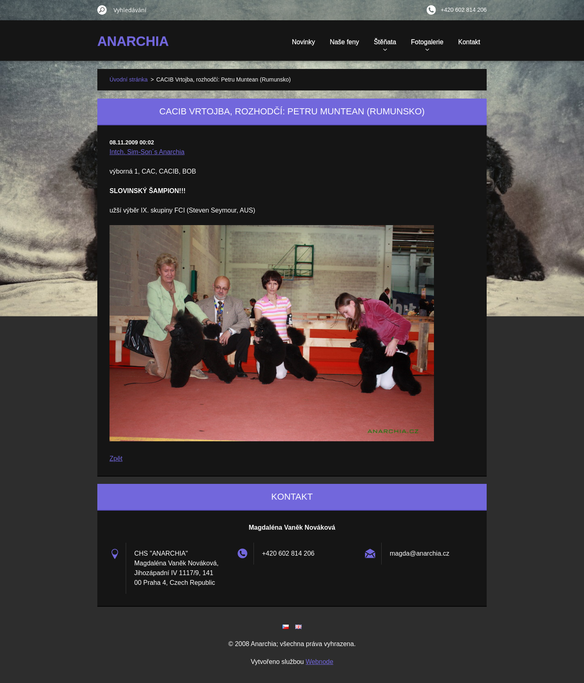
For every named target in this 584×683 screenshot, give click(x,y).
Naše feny (344, 42)
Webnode (319, 661)
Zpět (116, 458)
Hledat (102, 9)
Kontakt (469, 42)
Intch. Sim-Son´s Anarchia (147, 151)
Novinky (303, 42)
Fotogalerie (427, 45)
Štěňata (385, 45)
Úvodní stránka (129, 79)
